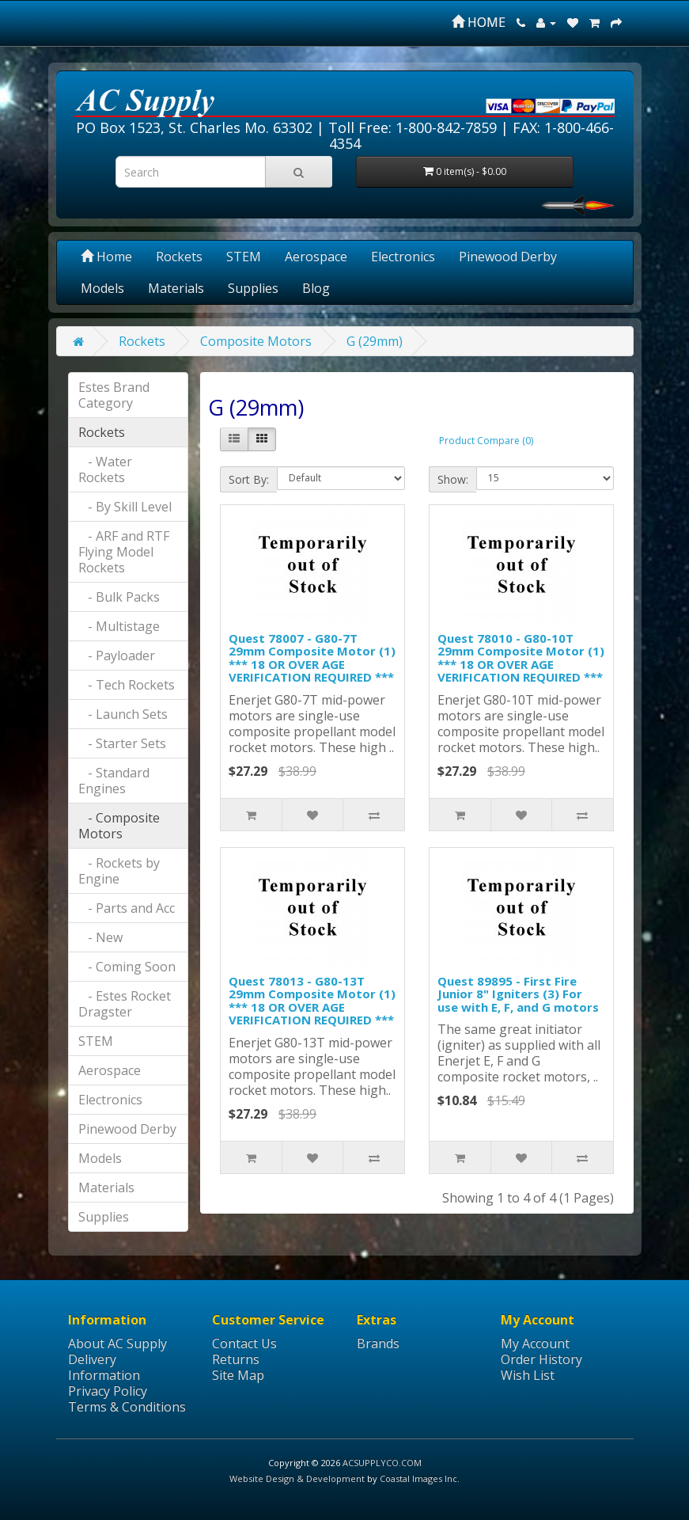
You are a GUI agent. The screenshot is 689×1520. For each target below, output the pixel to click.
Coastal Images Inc (418, 1478)
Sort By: (249, 479)
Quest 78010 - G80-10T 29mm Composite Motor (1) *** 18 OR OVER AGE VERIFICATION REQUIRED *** (520, 658)
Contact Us (244, 1343)
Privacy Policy (107, 1391)
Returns (235, 1359)
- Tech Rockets (126, 685)
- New (100, 937)
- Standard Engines (114, 780)
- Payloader (116, 655)
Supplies (253, 288)
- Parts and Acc (126, 908)
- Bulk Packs (119, 597)
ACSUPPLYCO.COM (382, 1463)
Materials (176, 288)
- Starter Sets (122, 743)
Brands (378, 1343)
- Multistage (119, 626)
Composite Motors (256, 341)
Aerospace (316, 256)
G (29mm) (374, 341)
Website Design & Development (297, 1478)
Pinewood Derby (508, 256)
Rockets (179, 256)
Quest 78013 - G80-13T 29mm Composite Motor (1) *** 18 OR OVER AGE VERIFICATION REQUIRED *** (312, 1000)
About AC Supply (117, 1343)
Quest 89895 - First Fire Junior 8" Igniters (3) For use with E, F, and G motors (518, 994)
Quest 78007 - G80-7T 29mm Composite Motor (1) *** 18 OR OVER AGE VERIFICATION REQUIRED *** (312, 658)
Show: (452, 479)
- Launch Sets (123, 714)
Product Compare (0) (486, 440)
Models (102, 288)
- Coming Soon (127, 966)
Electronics (403, 256)
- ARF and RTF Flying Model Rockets (123, 551)
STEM (243, 256)
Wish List (528, 1375)
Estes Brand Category (114, 395)
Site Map (238, 1375)
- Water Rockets (105, 469)
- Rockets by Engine (119, 870)
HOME (478, 22)
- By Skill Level (125, 506)
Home (106, 256)
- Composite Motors (119, 825)
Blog (316, 288)
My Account (535, 1343)
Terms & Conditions (127, 1407)
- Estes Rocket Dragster (124, 1003)
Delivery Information (104, 1367)
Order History (541, 1359)
